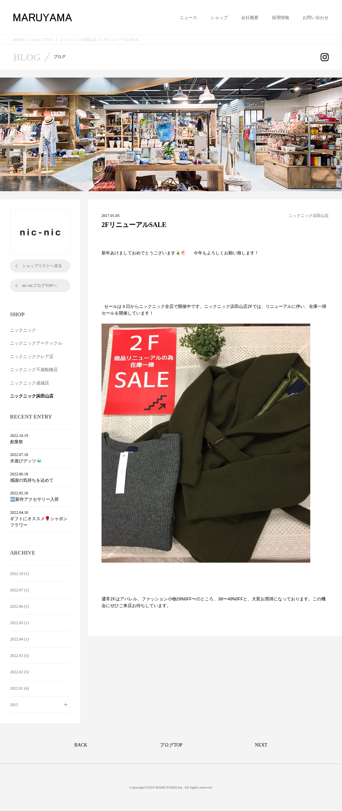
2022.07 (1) (19, 590)
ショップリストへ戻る (42, 265)
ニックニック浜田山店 (78, 39)
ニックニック (23, 330)
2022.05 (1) (19, 622)
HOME (18, 39)
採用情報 (280, 17)
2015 (14, 704)
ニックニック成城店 (29, 382)
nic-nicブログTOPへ (39, 285)
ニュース (188, 17)
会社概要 (250, 17)
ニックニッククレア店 (31, 356)
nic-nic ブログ (42, 39)
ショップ (219, 17)
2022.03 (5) (19, 655)
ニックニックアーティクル (36, 343)
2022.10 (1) (19, 573)
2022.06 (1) (19, 606)
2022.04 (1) (19, 639)
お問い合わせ (316, 17)
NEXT (261, 744)
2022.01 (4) (19, 688)
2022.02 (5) (19, 672)
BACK (81, 744)
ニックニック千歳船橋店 (34, 369)
